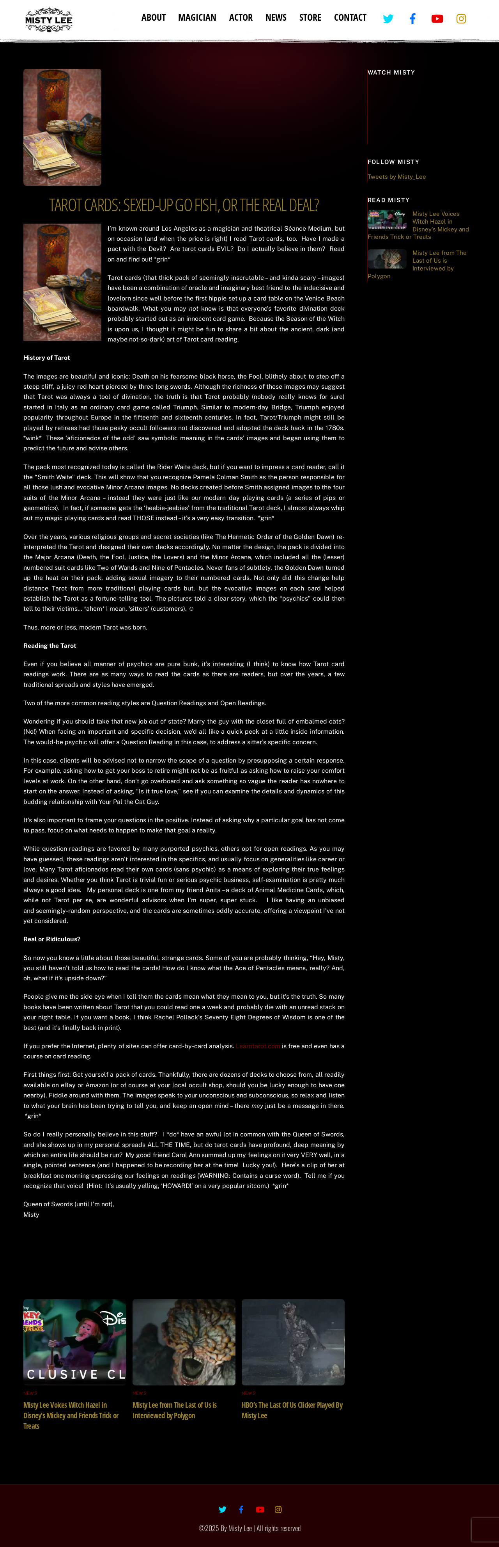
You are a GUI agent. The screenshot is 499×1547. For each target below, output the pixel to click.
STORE (310, 17)
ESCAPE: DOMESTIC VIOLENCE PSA (271, 1233)
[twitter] (389, 18)
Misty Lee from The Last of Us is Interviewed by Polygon (174, 1410)
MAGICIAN (197, 17)
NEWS (276, 17)
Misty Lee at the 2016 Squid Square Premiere (94, 1238)
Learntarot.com (258, 1046)
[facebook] (414, 18)
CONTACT (350, 17)
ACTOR (241, 17)
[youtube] (438, 18)
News (30, 1393)
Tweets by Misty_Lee (397, 176)
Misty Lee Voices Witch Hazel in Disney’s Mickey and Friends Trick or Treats (70, 1415)
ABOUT (154, 17)
